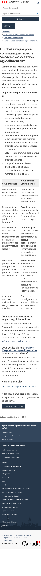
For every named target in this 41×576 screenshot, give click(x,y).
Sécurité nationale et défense (12, 492)
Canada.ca (6, 31)
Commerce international (13, 38)
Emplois (4, 463)
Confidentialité (9, 540)
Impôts (4, 485)
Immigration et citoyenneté (11, 466)
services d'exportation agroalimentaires (19, 349)
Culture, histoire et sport (10, 496)
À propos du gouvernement (11, 457)
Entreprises (6, 474)
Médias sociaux (7, 535)
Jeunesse (5, 526)
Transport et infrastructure (11, 503)
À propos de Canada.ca (12, 538)
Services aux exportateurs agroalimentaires (21, 41)
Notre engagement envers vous (20, 386)
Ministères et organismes (11, 454)
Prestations (5, 477)
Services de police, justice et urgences (15, 500)
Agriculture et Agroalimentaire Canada (18, 35)
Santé (4, 481)
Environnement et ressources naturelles (16, 489)
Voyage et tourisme (8, 470)
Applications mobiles (23, 535)
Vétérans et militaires (9, 522)
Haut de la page (9, 543)
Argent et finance (8, 511)
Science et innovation (9, 515)
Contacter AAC (7, 432)
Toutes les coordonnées (10, 450)
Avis (25, 538)
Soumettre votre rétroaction (13, 406)
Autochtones (6, 518)
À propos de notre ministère (11, 436)
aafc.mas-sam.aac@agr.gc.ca (16, 341)
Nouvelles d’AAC (7, 440)
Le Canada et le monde (10, 507)
